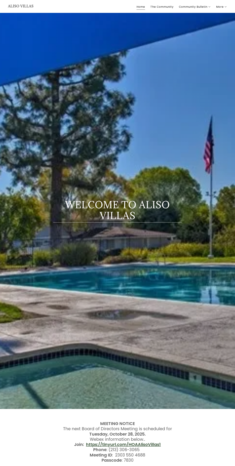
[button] (195, 7)
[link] (21, 6)
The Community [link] (162, 7)
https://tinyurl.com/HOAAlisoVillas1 (123, 444)
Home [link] (141, 7)
